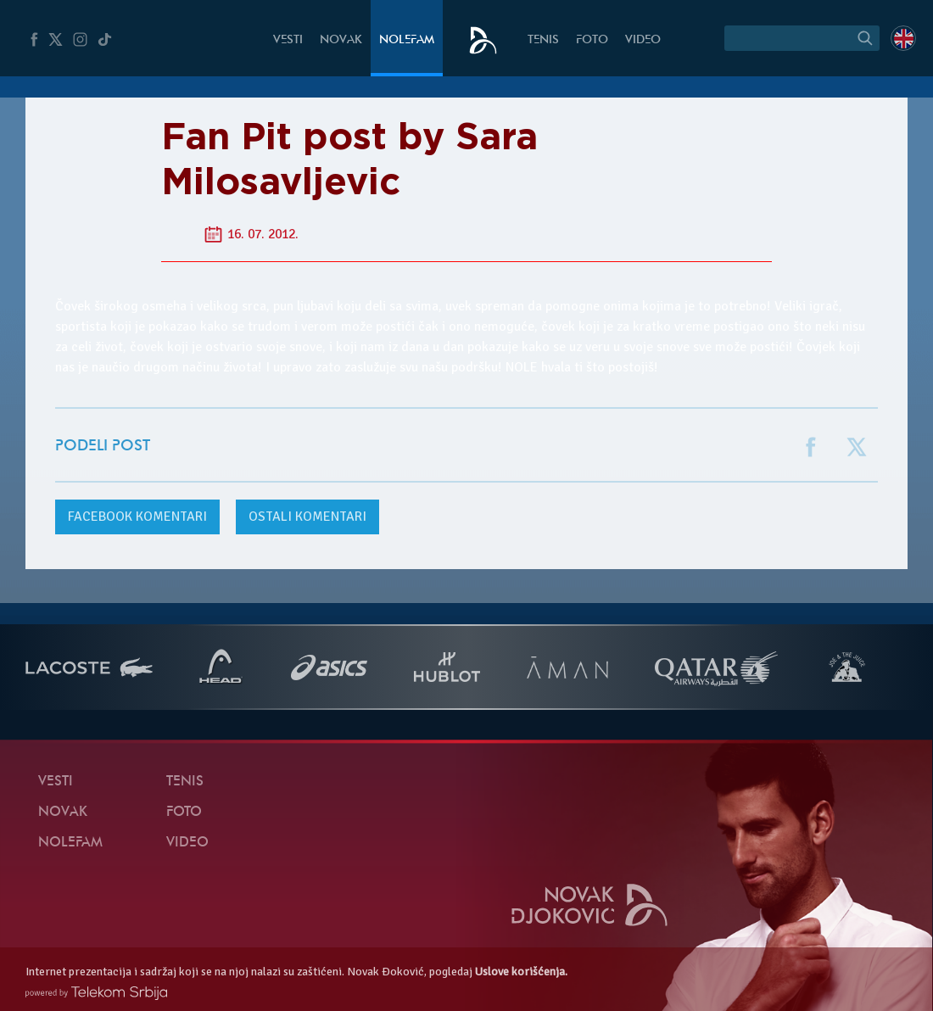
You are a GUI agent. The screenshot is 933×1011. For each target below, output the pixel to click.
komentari (137, 516)
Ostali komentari (307, 516)
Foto (592, 40)
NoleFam (406, 40)
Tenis (543, 40)
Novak (341, 40)
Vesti (288, 40)
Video (643, 40)
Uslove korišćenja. (521, 971)
